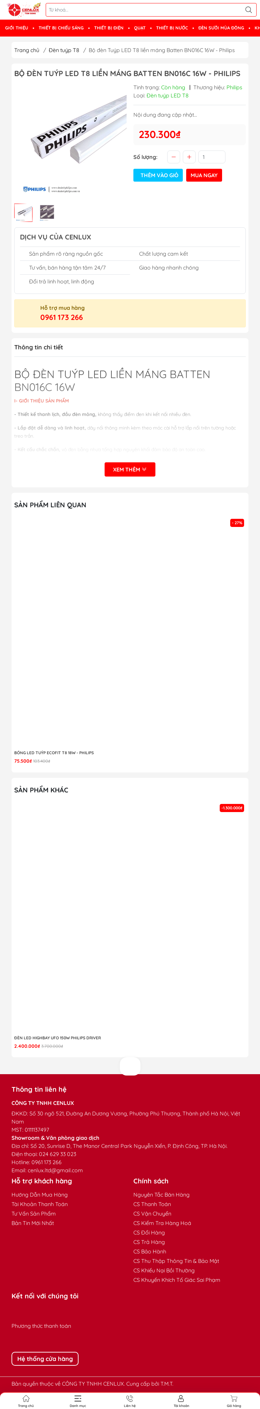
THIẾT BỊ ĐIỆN (109, 27)
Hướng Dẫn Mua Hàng (40, 1194)
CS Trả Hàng (149, 1242)
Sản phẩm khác (41, 790)
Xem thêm (130, 469)
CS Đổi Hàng (149, 1232)
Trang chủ (26, 50)
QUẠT (140, 27)
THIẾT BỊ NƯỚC (172, 27)
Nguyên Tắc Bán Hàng (161, 1194)
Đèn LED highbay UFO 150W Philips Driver (57, 1037)
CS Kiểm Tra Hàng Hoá (162, 1223)
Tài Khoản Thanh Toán (40, 1204)
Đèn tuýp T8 (64, 50)
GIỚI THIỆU (16, 27)
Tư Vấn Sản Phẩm (34, 1213)
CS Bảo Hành (149, 1251)
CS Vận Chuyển (152, 1213)
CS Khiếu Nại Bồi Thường (164, 1270)
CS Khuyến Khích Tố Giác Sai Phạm (176, 1279)
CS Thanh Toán (152, 1204)
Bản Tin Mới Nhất (33, 1223)
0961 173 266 (61, 317)
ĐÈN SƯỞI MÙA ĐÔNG (221, 27)
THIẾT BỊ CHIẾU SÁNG (61, 27)
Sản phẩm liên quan (50, 505)
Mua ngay (204, 175)
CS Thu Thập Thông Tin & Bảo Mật (176, 1260)
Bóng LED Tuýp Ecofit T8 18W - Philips (54, 752)
